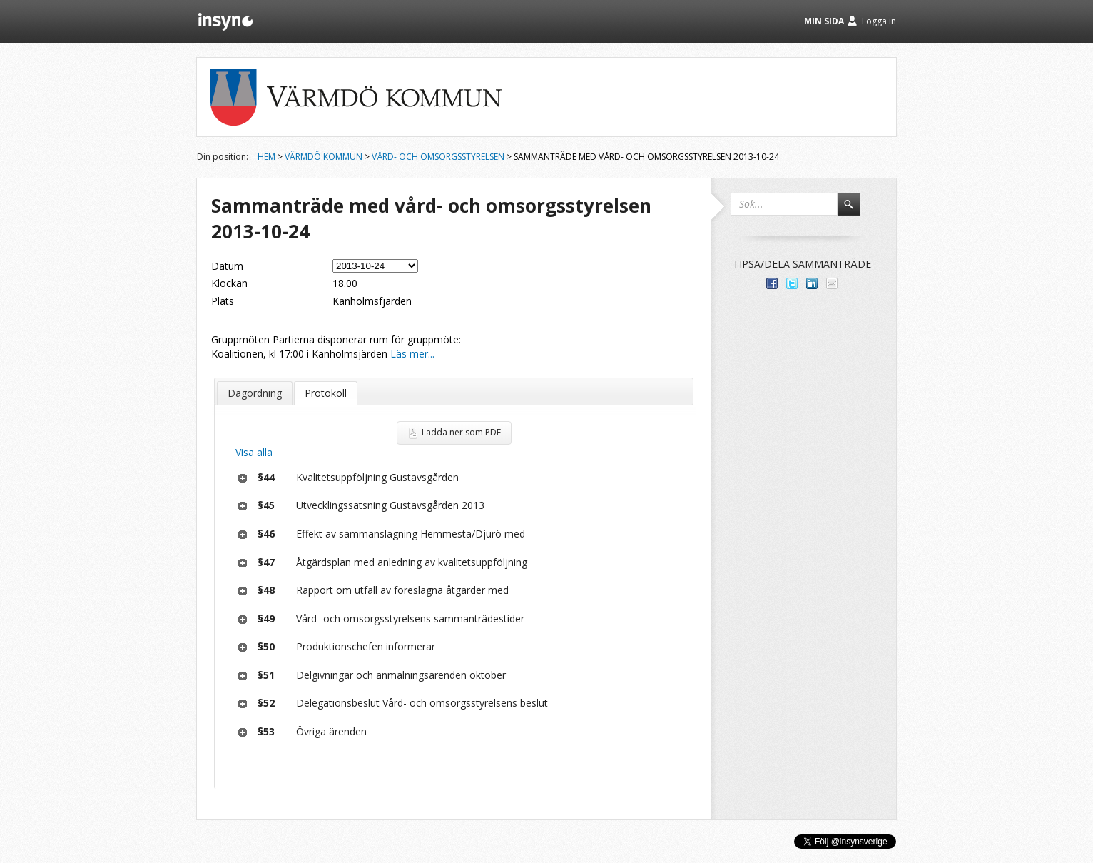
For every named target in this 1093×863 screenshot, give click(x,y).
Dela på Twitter (792, 283)
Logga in (879, 21)
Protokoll (326, 393)
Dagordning (255, 393)
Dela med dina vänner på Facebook (772, 283)
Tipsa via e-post (832, 283)
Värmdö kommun (323, 157)
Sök (855, 210)
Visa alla (254, 452)
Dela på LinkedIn (812, 283)
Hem (266, 157)
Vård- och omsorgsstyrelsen (438, 157)
